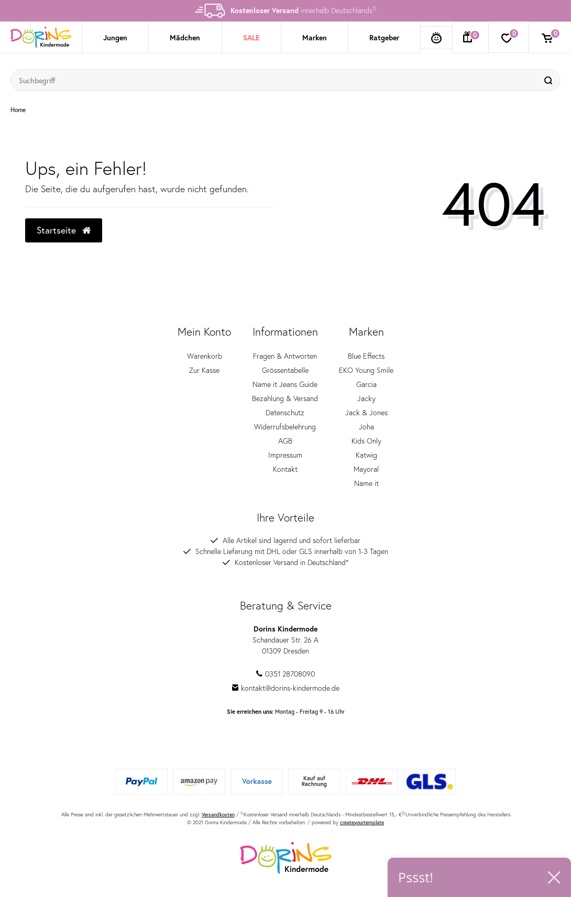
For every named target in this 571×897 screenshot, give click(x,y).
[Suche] (549, 80)
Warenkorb (204, 356)
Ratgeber (384, 37)
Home (18, 110)
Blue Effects (366, 356)
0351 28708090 (285, 674)
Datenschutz (285, 412)
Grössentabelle (285, 370)
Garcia (366, 384)
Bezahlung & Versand (285, 398)
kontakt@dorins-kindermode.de (285, 688)
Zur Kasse (204, 370)
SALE (251, 37)
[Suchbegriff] (275, 80)
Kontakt (285, 469)
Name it (366, 483)
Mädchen (185, 37)
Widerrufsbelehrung (285, 426)
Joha (366, 426)
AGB (285, 441)
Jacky (366, 398)
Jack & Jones (366, 412)
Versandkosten (218, 814)
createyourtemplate (362, 822)
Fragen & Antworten (285, 356)
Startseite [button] (64, 230)
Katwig (366, 455)
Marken (314, 37)
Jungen (115, 37)
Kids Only (366, 441)
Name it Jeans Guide (284, 384)
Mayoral (366, 469)
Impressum (285, 455)
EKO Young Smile (366, 370)
